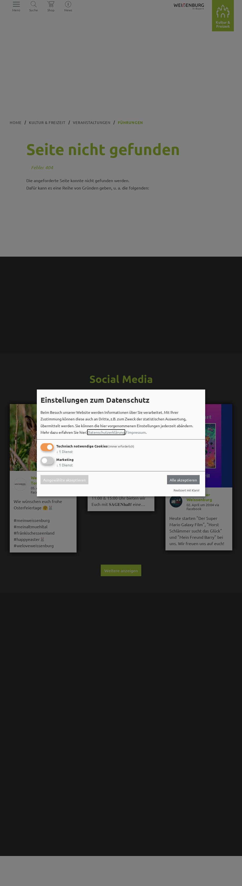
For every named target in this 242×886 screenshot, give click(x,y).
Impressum (137, 432)
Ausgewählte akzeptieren (64, 479)
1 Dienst (64, 451)
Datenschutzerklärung (106, 432)
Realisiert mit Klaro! (186, 490)
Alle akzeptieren (183, 479)
